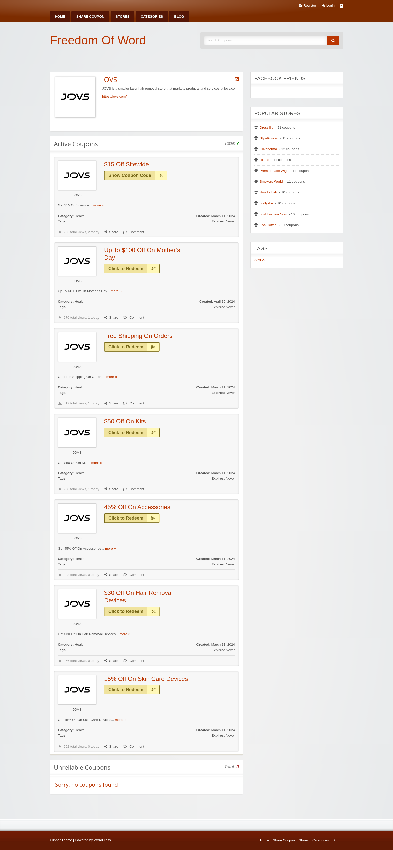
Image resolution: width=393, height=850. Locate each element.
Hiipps (264, 160)
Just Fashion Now (273, 214)
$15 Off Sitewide (126, 164)
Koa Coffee (268, 225)
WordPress (102, 840)
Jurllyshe (266, 203)
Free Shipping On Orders (138, 335)
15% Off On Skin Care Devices (146, 678)
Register (307, 5)
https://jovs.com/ (114, 96)
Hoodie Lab (268, 192)
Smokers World (271, 181)
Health (79, 216)
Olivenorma (268, 149)
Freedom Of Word (98, 40)
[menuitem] (60, 16)
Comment (133, 232)
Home (60, 16)
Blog (179, 16)
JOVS (77, 195)
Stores (123, 16)
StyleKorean (269, 138)
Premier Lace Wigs (274, 171)
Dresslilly (266, 127)
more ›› (98, 205)
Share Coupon (90, 16)
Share (111, 232)
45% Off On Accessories (137, 507)
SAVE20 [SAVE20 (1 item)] (259, 260)
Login (328, 5)
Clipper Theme (61, 840)
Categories (152, 16)
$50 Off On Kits (125, 421)
